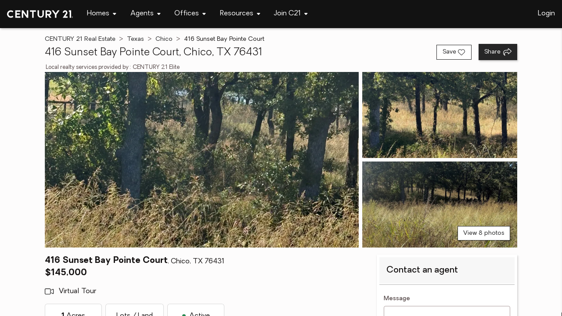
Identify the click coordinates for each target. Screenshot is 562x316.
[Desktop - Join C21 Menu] (291, 14)
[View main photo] (201, 160)
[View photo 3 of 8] (439, 205)
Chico (164, 39)
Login (546, 13)
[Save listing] (454, 52)
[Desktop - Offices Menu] (190, 14)
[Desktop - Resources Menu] (240, 14)
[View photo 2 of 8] (439, 115)
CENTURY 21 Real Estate (80, 39)
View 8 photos (483, 233)
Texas (135, 39)
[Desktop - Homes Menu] (101, 14)
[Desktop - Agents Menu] (145, 14)
